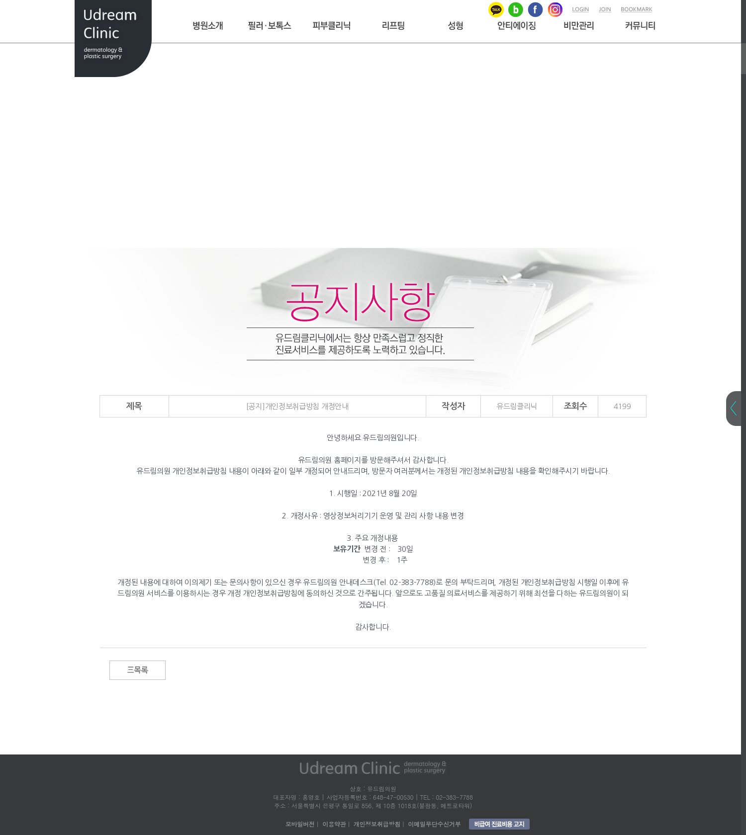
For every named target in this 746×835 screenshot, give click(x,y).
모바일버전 (300, 824)
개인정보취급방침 (377, 824)
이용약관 (334, 824)
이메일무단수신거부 (434, 824)
